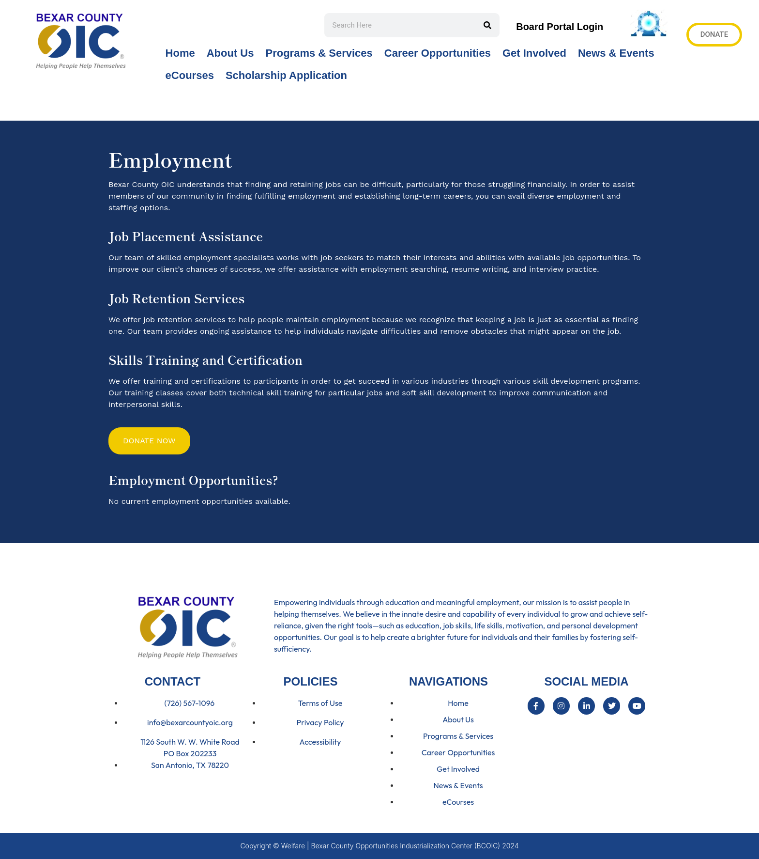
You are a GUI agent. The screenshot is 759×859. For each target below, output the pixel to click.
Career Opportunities (437, 53)
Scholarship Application (286, 75)
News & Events (616, 53)
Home (180, 53)
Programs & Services (318, 53)
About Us (230, 53)
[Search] (487, 25)
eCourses (190, 75)
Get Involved (534, 53)
